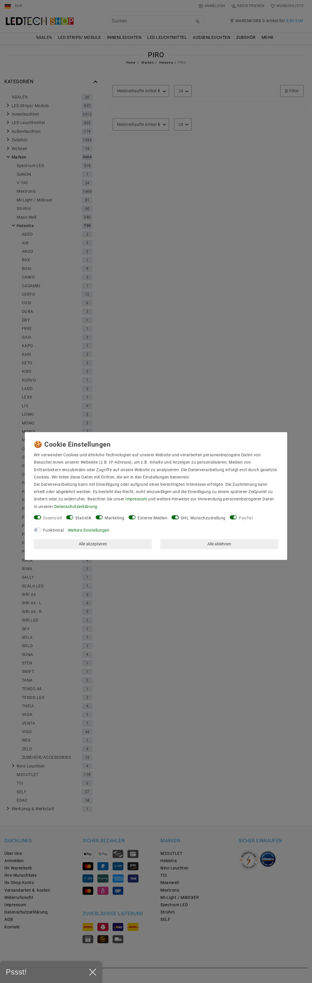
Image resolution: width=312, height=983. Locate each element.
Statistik (83, 518)
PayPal (246, 518)
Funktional (53, 530)
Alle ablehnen (219, 544)
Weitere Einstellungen (89, 530)
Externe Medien (152, 518)
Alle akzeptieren (93, 544)
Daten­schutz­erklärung (75, 506)
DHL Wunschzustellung (203, 518)
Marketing (115, 518)
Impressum (136, 499)
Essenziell (52, 518)
